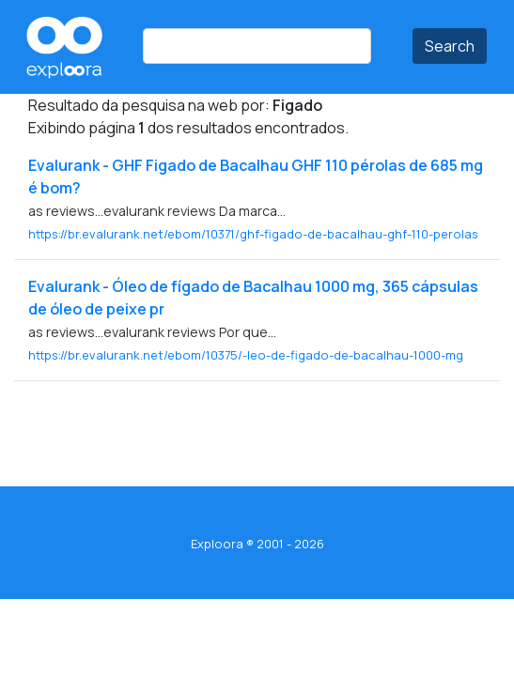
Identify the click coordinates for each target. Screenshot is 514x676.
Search (450, 46)
